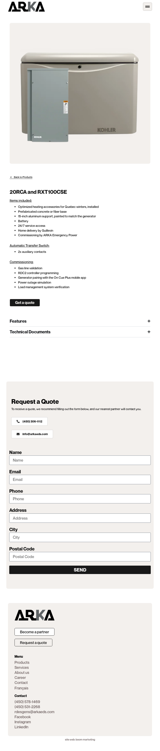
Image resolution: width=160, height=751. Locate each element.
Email (15, 471)
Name (15, 452)
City (13, 529)
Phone (16, 491)
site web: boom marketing (80, 739)
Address (17, 510)
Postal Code (21, 549)
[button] (23, 717)
